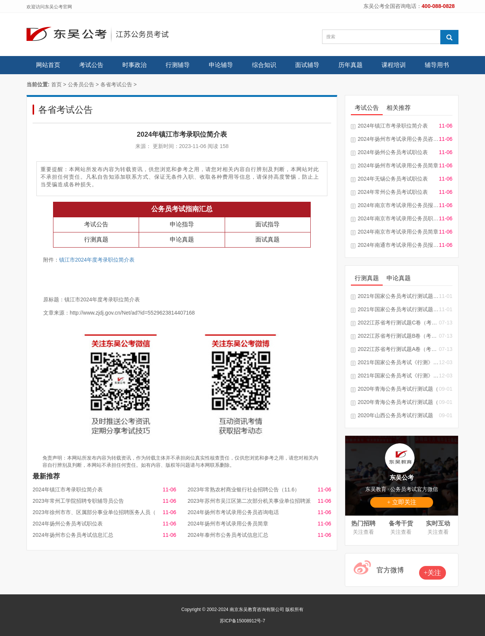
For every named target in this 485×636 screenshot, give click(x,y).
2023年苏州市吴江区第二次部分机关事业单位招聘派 (249, 501)
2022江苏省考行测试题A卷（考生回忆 (398, 349)
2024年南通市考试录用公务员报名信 (398, 245)
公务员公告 (81, 84)
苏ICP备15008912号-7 (242, 621)
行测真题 (96, 239)
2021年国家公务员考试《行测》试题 (398, 362)
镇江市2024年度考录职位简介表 (97, 260)
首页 (56, 84)
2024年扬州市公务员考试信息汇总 (73, 535)
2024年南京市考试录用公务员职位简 (398, 218)
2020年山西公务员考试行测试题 (395, 415)
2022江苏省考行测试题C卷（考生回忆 (398, 323)
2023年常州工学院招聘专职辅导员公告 (78, 501)
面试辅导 (307, 65)
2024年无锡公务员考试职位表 (393, 179)
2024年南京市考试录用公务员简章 (398, 232)
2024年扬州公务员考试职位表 (68, 524)
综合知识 (264, 65)
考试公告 (91, 65)
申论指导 (182, 224)
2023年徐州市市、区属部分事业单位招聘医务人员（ (94, 512)
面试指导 (267, 224)
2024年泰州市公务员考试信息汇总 (228, 535)
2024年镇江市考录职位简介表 (68, 489)
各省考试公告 (116, 84)
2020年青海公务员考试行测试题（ (398, 389)
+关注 (432, 573)
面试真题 (267, 239)
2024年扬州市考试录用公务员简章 (228, 524)
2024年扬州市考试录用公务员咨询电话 (233, 512)
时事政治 (134, 65)
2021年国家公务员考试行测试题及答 (398, 296)
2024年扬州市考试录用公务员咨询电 (398, 139)
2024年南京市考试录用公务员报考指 (398, 205)
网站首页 (48, 65)
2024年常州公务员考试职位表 (393, 192)
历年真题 (350, 65)
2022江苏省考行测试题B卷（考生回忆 (398, 336)
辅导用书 (437, 65)
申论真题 (182, 239)
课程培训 (394, 65)
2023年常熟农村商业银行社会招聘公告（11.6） (244, 489)
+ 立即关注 (401, 502)
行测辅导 (178, 65)
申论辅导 (221, 65)
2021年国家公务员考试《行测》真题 (398, 376)
